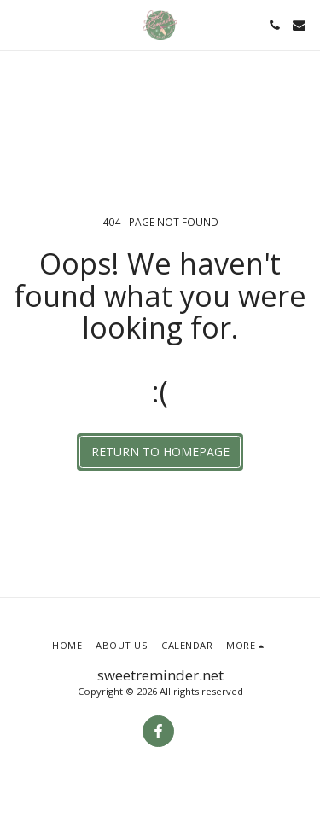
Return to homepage (160, 451)
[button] (18, 24)
